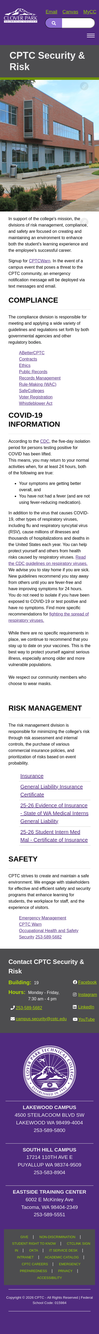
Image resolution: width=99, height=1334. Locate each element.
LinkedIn (86, 1007)
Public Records (33, 372)
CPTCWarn (39, 261)
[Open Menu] (91, 35)
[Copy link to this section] (84, 86)
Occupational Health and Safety (48, 930)
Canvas (70, 11)
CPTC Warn (30, 924)
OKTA (33, 1250)
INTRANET (25, 1257)
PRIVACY (65, 1271)
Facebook (87, 982)
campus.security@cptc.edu (41, 1019)
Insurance (32, 776)
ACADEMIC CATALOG (62, 1257)
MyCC (89, 11)
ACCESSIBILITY (49, 1278)
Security (26, 937)
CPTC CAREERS (35, 1264)
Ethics (25, 365)
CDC (44, 441)
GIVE (24, 1237)
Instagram (87, 994)
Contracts (28, 359)
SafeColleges (31, 390)
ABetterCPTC (32, 353)
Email (51, 11)
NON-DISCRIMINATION (57, 1237)
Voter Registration (36, 397)
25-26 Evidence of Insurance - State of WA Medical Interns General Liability (54, 813)
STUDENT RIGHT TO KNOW (34, 1244)
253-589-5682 (48, 937)
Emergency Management (42, 918)
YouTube (86, 1019)
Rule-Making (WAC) (37, 384)
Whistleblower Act (35, 403)
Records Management (39, 378)
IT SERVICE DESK (63, 1250)
